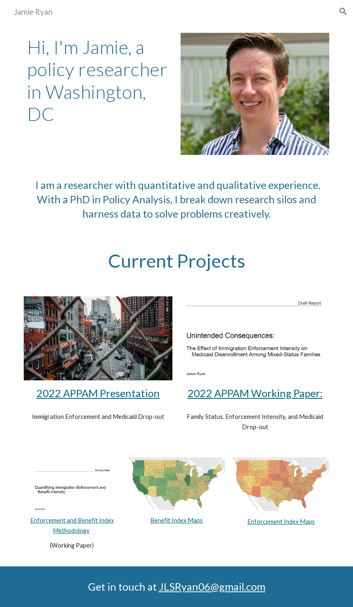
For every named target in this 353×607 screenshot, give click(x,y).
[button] (343, 11)
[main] (98, 81)
